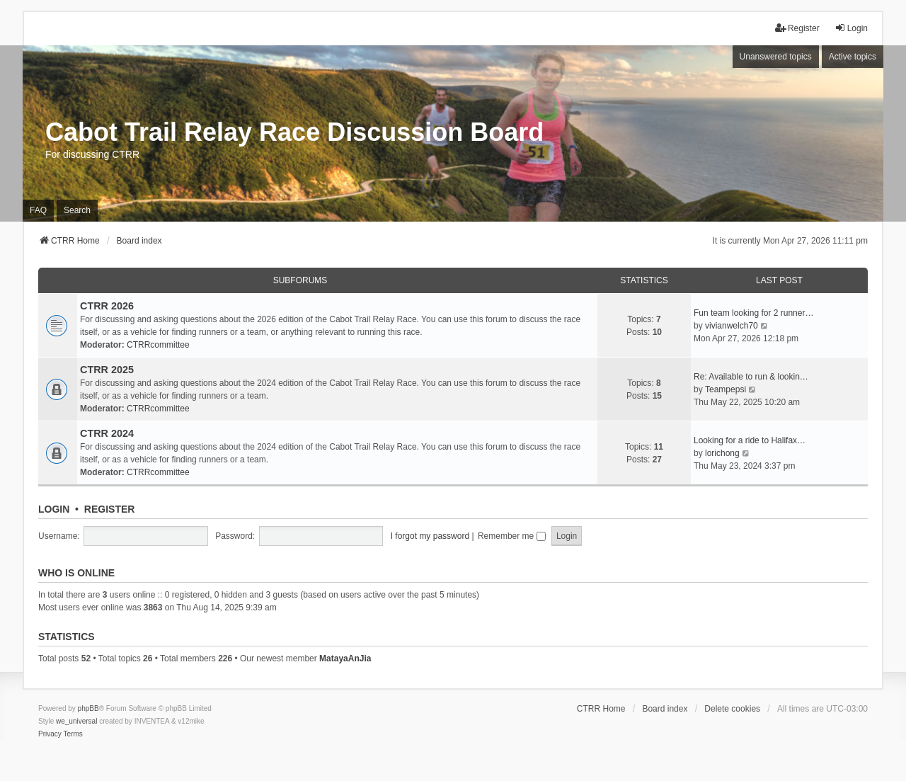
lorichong (722, 453)
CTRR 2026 (107, 306)
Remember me (512, 536)
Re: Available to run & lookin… (751, 377)
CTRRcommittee (158, 345)
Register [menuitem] (797, 28)
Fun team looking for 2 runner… (753, 313)
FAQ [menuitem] (38, 210)
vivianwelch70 (731, 326)
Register (109, 509)
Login (53, 509)
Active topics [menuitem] (852, 57)
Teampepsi (725, 389)
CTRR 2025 (107, 369)
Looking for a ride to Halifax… (749, 440)
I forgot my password (430, 536)
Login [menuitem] (851, 28)
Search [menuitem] (77, 210)
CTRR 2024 (107, 433)
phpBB (88, 708)
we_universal (76, 721)
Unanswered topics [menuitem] (776, 57)
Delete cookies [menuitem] (732, 709)
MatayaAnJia (345, 658)
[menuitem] (50, 734)
